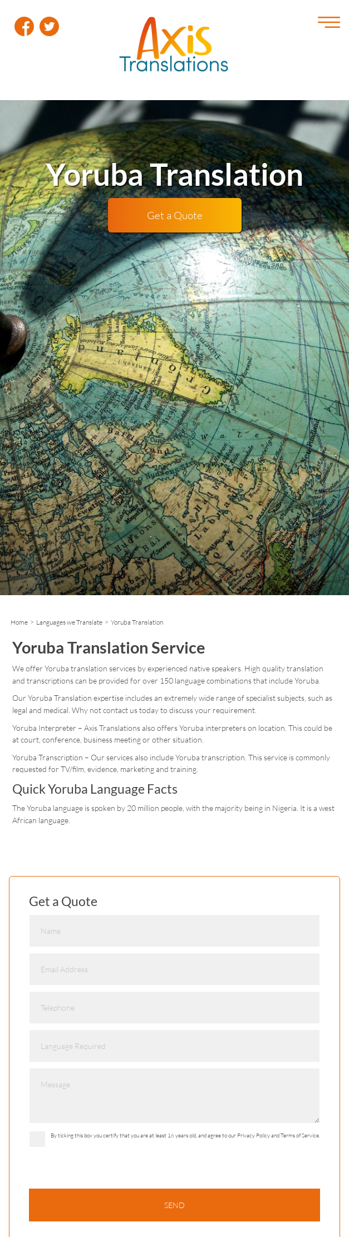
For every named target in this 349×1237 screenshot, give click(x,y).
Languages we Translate (69, 622)
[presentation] (113, 1174)
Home (19, 622)
